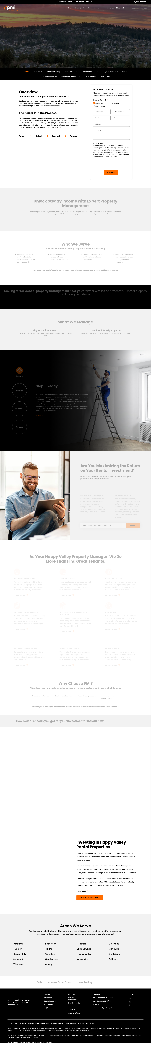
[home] (11, 8)
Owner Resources (50, 1001)
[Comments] (111, 134)
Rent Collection (71, 71)
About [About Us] (124, 8)
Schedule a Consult (89, 897)
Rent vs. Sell (105, 76)
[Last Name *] (121, 111)
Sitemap (81, 1023)
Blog (118, 8)
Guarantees (48, 1004)
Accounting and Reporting (107, 71)
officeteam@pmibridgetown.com (106, 1008)
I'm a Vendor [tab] (100, 106)
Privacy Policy (91, 1023)
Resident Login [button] (74, 1003)
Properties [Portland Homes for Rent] (87, 8)
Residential (48, 998)
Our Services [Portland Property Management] (73, 8)
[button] (129, 998)
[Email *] (102, 118)
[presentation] (107, 164)
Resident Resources (72, 999)
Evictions (125, 71)
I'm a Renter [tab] (114, 103)
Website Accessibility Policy (80, 1030)
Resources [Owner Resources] (98, 8)
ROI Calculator (90, 76)
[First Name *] (102, 111)
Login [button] (46, 1008)
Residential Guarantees (70, 76)
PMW (74, 1023)
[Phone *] (121, 118)
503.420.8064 (141, 2)
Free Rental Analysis (139, 8)
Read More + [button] (106, 892)
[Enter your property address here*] (68, 46)
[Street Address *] (111, 124)
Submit (92, 47)
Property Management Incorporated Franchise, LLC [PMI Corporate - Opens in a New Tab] (19, 1008)
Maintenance (87, 71)
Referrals (110, 8)
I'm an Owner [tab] (100, 103)
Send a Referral (74, 1013)
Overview (25, 71)
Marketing (38, 71)
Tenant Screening (53, 71)
